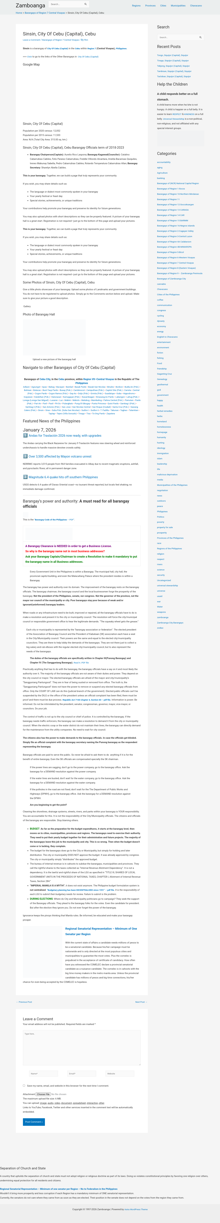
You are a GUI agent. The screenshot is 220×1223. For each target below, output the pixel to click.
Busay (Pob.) (66, 390)
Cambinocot (79, 390)
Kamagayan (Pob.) (71, 397)
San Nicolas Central (81, 407)
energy (160, 335)
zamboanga (163, 621)
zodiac (160, 631)
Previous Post (25, 1002)
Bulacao (37, 390)
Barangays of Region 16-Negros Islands (177, 226)
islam (160, 462)
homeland (162, 425)
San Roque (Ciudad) (101, 407)
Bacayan (60, 387)
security (161, 578)
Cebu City (45, 379)
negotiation (163, 494)
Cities (163, 5)
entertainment (164, 345)
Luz (61, 400)
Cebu (80, 48)
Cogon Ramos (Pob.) (58, 393)
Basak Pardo (80, 387)
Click (29, 56)
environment (163, 351)
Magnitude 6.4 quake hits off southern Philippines (72, 477)
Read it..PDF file (82, 662)
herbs (160, 420)
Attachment (29, 1098)
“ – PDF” (56, 519)
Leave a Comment (32, 39)
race (159, 547)
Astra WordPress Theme (136, 1209)
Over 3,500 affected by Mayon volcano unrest (68, 456)
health (160, 409)
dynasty (161, 324)
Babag (52, 387)
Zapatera (111, 413)
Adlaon (26, 387)
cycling (161, 319)
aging (160, 167)
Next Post (140, 1002)
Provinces (150, 5)
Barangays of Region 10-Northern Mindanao (180, 194)
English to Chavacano (168, 340)
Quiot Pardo (113, 403)
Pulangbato (67, 403)
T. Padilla (104, 410)
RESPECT (177, 114)
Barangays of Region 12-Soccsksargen (177, 204)
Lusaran (54, 400)
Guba (119, 393)
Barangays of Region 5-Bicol (172, 252)
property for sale (165, 531)
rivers (160, 568)
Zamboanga (30, 5)
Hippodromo (129, 393)
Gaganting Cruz (165, 377)
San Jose (66, 407)
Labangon (120, 397)
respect (161, 562)
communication (165, 308)
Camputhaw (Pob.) (95, 390)
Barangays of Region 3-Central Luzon (176, 236)
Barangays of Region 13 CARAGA (174, 210)
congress (162, 314)
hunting (161, 446)
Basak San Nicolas (96, 387)
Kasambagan (88, 397)
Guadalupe (110, 393)
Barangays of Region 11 (169, 199)
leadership (162, 467)
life (158, 472)
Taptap (52, 413)
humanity (162, 441)
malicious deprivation (168, 478)
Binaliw (110, 387)
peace (160, 510)
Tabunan (115, 410)
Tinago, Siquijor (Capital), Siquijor (174, 60)
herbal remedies (165, 414)
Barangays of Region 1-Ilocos (172, 189)
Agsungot (35, 387)
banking (161, 178)
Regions (136, 5)
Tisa (88, 413)
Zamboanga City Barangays (171, 626)
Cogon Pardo (41, 393)
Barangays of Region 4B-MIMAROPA (176, 247)
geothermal (163, 388)
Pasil (51, 403)
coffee (160, 303)
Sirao (47, 410)
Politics (161, 520)
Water (160, 610)
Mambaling (96, 400)
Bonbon (119, 387)
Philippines (125, 48)
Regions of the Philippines (170, 552)
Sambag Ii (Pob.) (33, 407)
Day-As (73, 393)
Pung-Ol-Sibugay (82, 403)
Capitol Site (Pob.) (114, 390)
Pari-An (37, 403)
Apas (44, 387)
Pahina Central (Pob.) (113, 400)
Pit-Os (58, 403)
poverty (161, 525)
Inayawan (28, 397)
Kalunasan (56, 397)
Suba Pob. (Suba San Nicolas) (66, 410)
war (159, 605)
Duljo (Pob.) (83, 393)
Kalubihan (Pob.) (42, 397)
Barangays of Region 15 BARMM (174, 220)
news (160, 499)
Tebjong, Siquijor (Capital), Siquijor (175, 66)
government (163, 398)
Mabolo (76, 400)
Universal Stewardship (178, 119)
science (161, 573)
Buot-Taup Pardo (50, 390)
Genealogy (162, 383)
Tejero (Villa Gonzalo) (67, 413)
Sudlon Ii (95, 410)
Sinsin (41, 410)
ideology (161, 451)
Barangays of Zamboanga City (173, 282)
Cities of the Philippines (169, 298)
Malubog (85, 400)
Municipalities (178, 5)
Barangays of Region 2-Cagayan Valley (177, 231)
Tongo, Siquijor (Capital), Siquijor (174, 55)
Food (160, 367)
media (160, 483)
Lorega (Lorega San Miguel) (36, 400)
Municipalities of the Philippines (173, 488)
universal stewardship (168, 589)
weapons (162, 615)
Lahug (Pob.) (133, 397)
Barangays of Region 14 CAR (172, 215)
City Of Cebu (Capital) (58, 48)
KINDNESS (190, 114)
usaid (160, 599)
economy (162, 330)
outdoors (162, 504)
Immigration (163, 457)
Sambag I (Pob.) (127, 403)
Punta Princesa (99, 403)
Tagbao (123, 410)
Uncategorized (164, 584)
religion (161, 557)
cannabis (162, 287)
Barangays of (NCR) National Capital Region (180, 183)
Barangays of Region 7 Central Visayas (64, 39)
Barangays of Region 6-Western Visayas (178, 257)
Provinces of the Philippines (171, 541)
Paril (45, 403)
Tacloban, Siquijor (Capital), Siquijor (175, 76)
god (159, 393)
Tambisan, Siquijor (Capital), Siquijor (176, 71)
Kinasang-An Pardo (105, 397)
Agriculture (163, 173)
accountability (164, 162)
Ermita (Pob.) (97, 393)
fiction (160, 356)
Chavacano (196, 5)
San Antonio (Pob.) (51, 407)
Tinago (81, 413)
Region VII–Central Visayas (98, 379)
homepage (162, 435)
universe (161, 594)
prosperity (162, 536)
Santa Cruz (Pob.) (120, 407)
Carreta (127, 390)
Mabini (68, 400)
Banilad (69, 387)
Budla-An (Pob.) (132, 387)
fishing (160, 361)
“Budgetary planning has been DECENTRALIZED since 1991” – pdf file (84, 890)
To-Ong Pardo (98, 413)
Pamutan (129, 400)
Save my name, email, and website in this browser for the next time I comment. (68, 1089)
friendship (162, 372)
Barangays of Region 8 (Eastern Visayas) (178, 268)
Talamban (133, 410)
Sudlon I (85, 410)
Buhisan (28, 390)
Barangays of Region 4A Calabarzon (176, 242)
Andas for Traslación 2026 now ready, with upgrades (74, 435)
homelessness (164, 430)
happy (160, 404)
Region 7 (94, 48)
